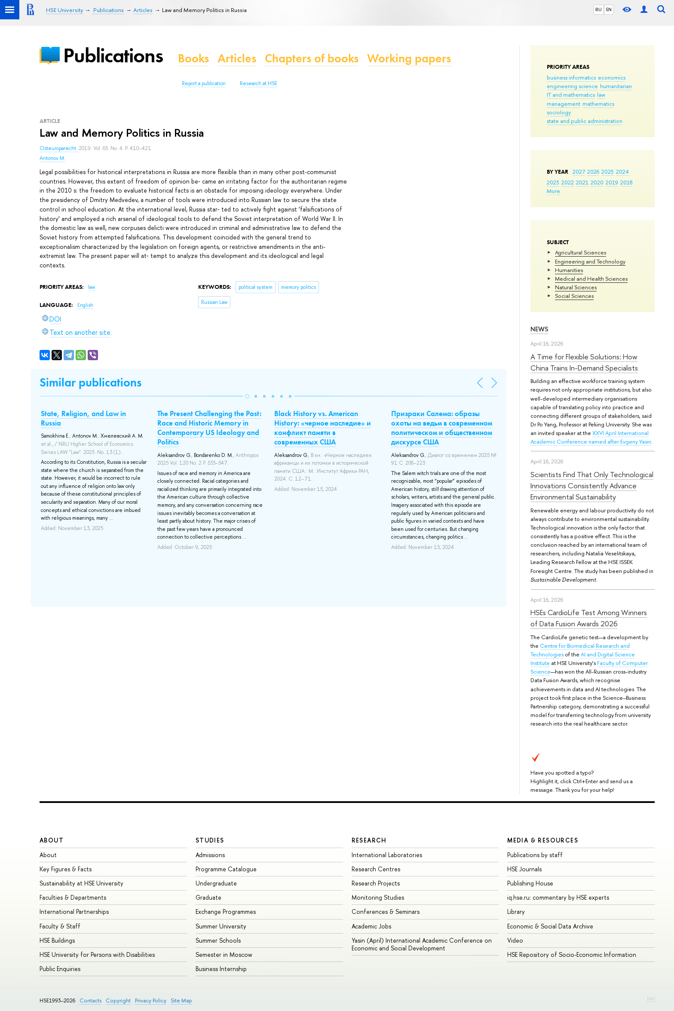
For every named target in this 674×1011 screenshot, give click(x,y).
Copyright (118, 1000)
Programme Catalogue (226, 869)
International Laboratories (387, 855)
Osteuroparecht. (59, 148)
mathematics (598, 103)
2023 (553, 182)
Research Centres (376, 869)
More (553, 191)
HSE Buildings (57, 940)
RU (598, 9)
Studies (210, 840)
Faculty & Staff (60, 926)
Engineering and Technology (590, 261)
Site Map (181, 1000)
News (539, 329)
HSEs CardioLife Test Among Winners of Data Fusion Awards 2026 (588, 617)
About (52, 840)
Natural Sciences (576, 287)
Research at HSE (258, 83)
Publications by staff (535, 855)
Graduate (208, 897)
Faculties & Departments (73, 897)
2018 (626, 182)
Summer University (221, 926)
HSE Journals (524, 869)
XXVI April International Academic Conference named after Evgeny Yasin (590, 437)
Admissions (210, 855)
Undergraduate (216, 883)
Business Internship (221, 969)
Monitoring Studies (378, 897)
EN (609, 9)
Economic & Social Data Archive (550, 926)
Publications (113, 55)
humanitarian (616, 86)
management (563, 103)
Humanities (569, 270)
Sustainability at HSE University (81, 883)
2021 (582, 182)
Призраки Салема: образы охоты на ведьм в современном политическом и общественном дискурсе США (441, 428)
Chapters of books (311, 58)
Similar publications (90, 382)
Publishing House (530, 883)
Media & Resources (542, 840)
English (85, 305)
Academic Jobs (371, 926)
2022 (567, 182)
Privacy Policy (150, 1000)
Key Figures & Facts (66, 869)
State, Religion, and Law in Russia (83, 418)
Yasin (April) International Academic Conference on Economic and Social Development (422, 944)
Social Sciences (574, 296)
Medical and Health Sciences (591, 278)
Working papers (409, 58)
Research (369, 840)
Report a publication (204, 83)
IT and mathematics (571, 94)
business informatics (571, 77)
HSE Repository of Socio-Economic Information (571, 954)
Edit (651, 999)
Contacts (90, 1000)
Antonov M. (52, 158)
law (601, 94)
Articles (237, 58)
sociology (559, 112)
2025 (607, 171)
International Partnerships (74, 911)
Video (515, 940)
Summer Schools (218, 940)
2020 (597, 182)
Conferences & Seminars (386, 911)
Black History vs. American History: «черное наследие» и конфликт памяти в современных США (322, 428)
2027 (579, 171)
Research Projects (376, 883)
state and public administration (584, 121)
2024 (622, 171)
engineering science (572, 86)
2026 (593, 171)
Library (516, 911)
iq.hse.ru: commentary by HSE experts (558, 897)
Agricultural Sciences (580, 252)
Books (193, 58)
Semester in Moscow (224, 954)
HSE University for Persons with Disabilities (97, 954)
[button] (247, 396)
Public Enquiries (60, 969)
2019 (612, 182)
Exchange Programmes (226, 911)
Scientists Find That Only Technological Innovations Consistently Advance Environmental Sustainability (591, 485)
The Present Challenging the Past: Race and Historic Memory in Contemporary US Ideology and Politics (209, 428)
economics (611, 77)
